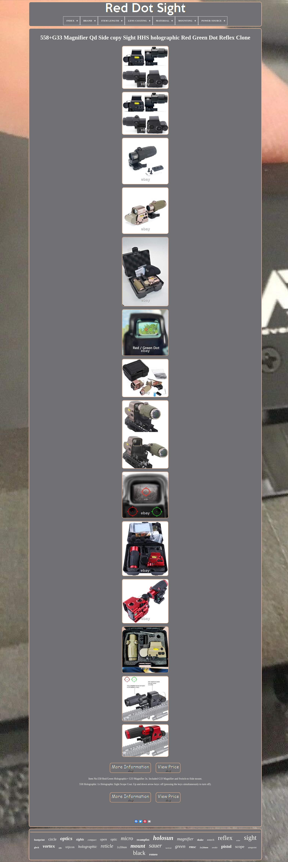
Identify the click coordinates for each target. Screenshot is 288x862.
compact (92, 839)
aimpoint (252, 847)
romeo (153, 854)
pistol (226, 846)
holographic (87, 846)
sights (80, 839)
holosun (163, 838)
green (180, 846)
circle (52, 839)
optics (66, 838)
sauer (155, 845)
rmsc (192, 847)
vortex (49, 846)
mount (137, 846)
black (139, 853)
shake (200, 839)
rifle (60, 848)
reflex (225, 837)
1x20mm (204, 847)
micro (127, 838)
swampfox (143, 839)
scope (239, 846)
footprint (39, 839)
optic (114, 839)
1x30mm (122, 847)
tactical (169, 848)
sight (250, 837)
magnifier (185, 839)
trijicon (69, 847)
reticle (107, 846)
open (103, 839)
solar (238, 840)
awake (215, 847)
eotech (210, 839)
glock (36, 847)
